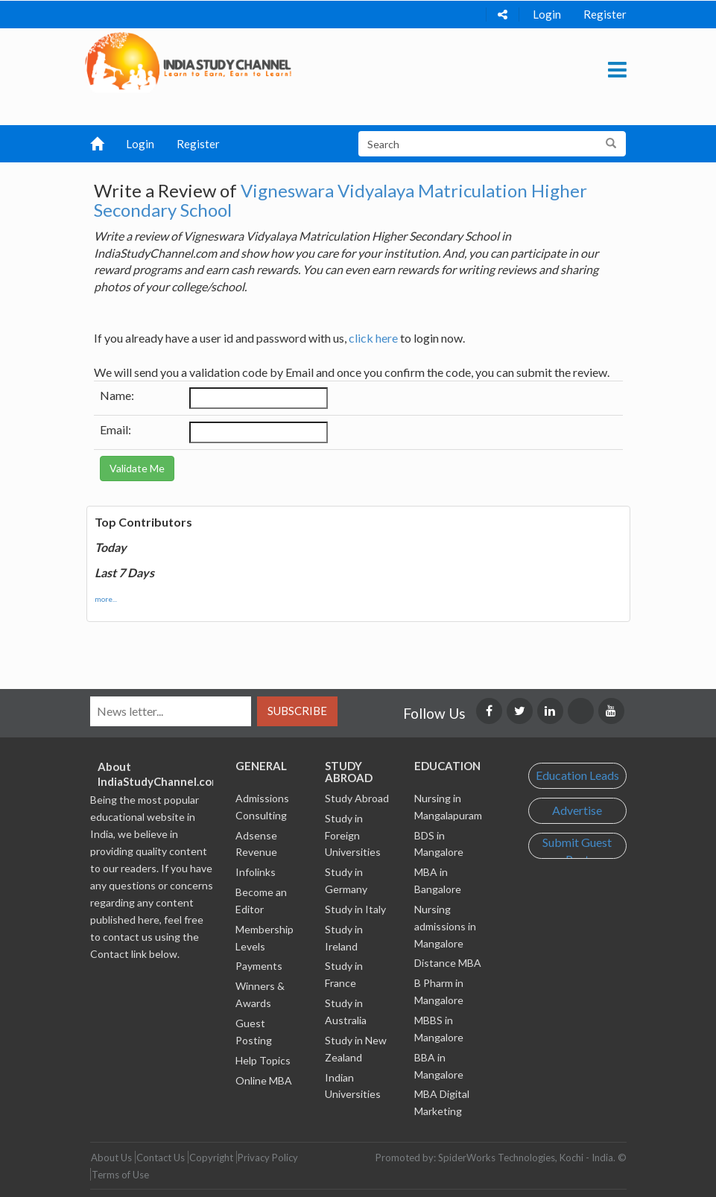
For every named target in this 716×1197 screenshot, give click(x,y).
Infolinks (255, 872)
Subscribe (297, 710)
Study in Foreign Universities (353, 835)
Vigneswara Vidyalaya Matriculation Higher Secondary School (340, 200)
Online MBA (263, 1080)
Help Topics (263, 1060)
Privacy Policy (268, 1157)
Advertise (577, 810)
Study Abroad (357, 798)
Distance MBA (447, 962)
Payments (258, 965)
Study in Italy (355, 909)
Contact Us (160, 1157)
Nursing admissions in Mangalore (445, 926)
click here (373, 338)
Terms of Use (120, 1175)
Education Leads (577, 775)
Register (605, 14)
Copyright (211, 1157)
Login (547, 14)
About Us (111, 1157)
